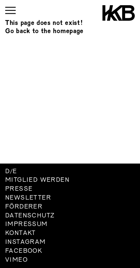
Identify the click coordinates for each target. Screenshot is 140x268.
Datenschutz (30, 216)
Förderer (24, 207)
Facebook (23, 251)
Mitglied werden (37, 180)
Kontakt (20, 233)
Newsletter (28, 198)
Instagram (25, 242)
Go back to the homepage (44, 31)
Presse (18, 189)
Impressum (26, 224)
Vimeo (16, 260)
